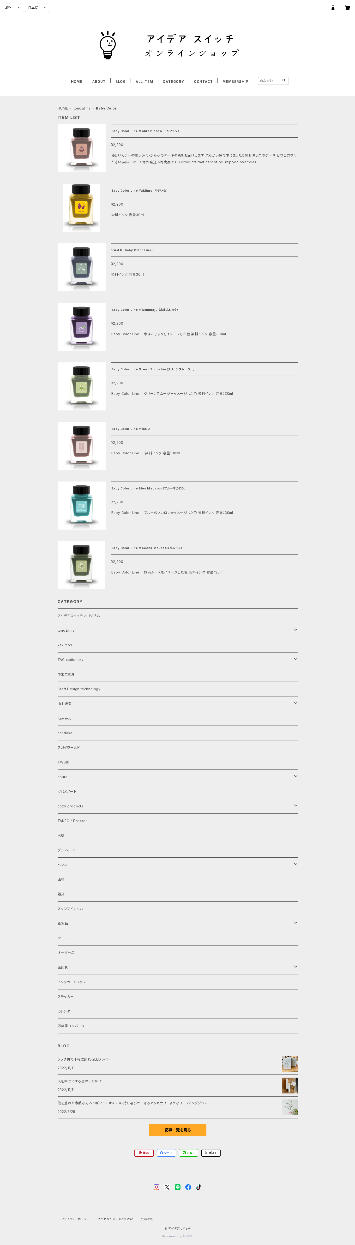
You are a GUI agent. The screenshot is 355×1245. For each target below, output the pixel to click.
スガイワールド (69, 747)
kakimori (65, 645)
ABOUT (99, 81)
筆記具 (63, 967)
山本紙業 (65, 704)
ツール (63, 938)
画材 (61, 879)
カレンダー (66, 1011)
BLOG (120, 81)
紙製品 (63, 923)
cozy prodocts (70, 806)
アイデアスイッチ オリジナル (79, 616)
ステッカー (66, 997)
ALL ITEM (144, 81)
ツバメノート (67, 791)
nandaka (65, 733)
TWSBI (63, 762)
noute (63, 777)
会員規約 (147, 1219)
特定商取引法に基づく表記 (115, 1219)
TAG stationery (71, 660)
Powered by (177, 1236)
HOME (76, 81)
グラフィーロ (67, 850)
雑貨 (61, 894)
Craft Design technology (79, 689)
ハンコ (62, 865)
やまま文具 (66, 674)
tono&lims (82, 108)
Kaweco (65, 718)
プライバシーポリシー (75, 1219)
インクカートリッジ (72, 982)
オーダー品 (66, 953)
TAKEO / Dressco (73, 821)
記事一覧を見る (177, 1130)
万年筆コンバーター (73, 1026)
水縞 (61, 835)
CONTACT (203, 81)
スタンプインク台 (70, 909)
